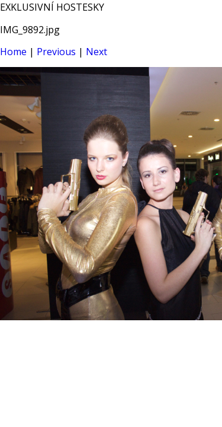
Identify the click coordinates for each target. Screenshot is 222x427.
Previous (56, 51)
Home (13, 51)
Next (96, 51)
